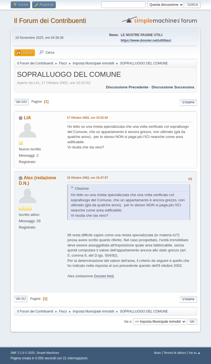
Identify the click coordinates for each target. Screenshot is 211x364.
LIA (27, 117)
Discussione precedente (127, 87)
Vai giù (21, 102)
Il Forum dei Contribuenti (50, 20)
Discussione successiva (173, 87)
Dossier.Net (103, 276)
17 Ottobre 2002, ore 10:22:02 (87, 117)
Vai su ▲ (195, 352)
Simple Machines (48, 352)
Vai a (127, 321)
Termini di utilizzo (174, 352)
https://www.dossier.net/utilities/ (146, 40)
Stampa (188, 102)
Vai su (21, 298)
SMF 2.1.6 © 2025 (22, 352)
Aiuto (157, 352)
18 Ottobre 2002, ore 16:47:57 (87, 177)
